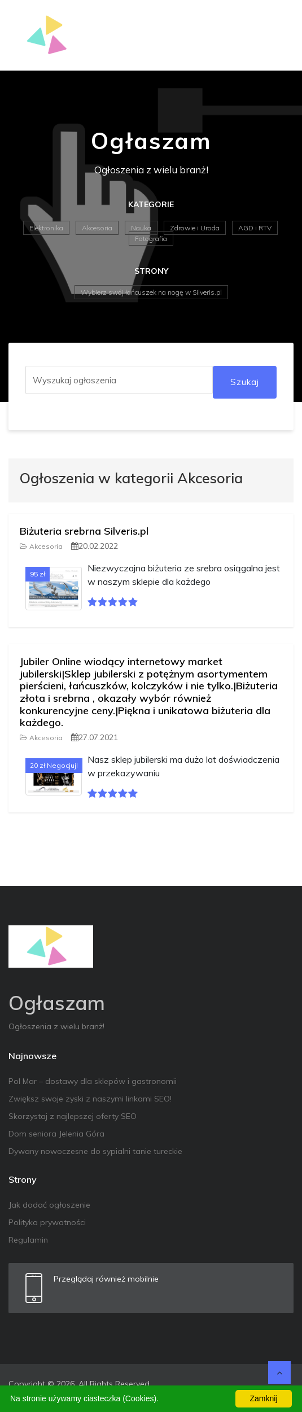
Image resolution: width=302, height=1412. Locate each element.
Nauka (141, 228)
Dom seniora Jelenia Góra (56, 1134)
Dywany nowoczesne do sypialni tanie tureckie (95, 1151)
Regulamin (28, 1240)
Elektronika (46, 228)
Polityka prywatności (47, 1222)
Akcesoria (97, 228)
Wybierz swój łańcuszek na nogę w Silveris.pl (151, 292)
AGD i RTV (255, 228)
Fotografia (151, 238)
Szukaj (244, 382)
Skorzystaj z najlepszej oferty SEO (72, 1116)
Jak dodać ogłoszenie (49, 1205)
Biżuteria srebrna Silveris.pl (84, 530)
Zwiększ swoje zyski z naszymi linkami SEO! (90, 1099)
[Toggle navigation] (278, 35)
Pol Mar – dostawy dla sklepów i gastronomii (92, 1081)
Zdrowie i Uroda (195, 228)
